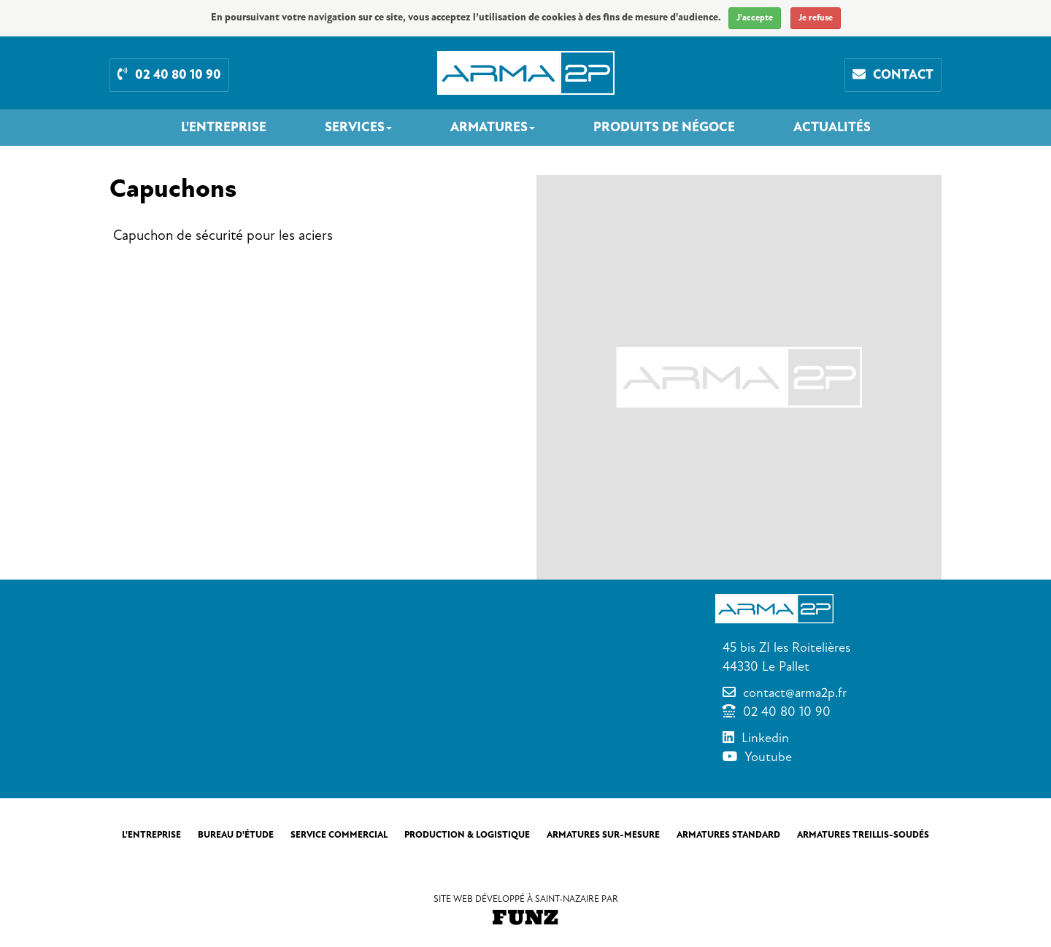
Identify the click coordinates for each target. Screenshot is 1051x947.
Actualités (832, 127)
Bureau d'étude (236, 835)
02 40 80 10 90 (787, 712)
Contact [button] (892, 74)
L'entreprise (223, 127)
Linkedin (765, 738)
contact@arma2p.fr (795, 693)
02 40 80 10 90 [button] (169, 74)
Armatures (492, 127)
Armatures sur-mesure (603, 835)
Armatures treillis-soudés (863, 835)
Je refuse (815, 17)
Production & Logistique (467, 835)
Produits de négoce (664, 127)
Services (358, 127)
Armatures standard (728, 835)
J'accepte (754, 17)
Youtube (768, 757)
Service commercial (339, 835)
